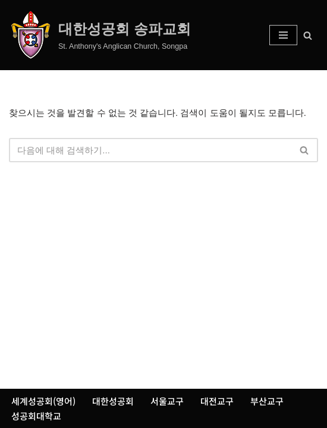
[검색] (307, 35)
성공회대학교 (36, 416)
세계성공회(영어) (43, 401)
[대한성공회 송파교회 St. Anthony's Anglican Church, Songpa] (100, 35)
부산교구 (267, 401)
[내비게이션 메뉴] (283, 35)
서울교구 (167, 401)
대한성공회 (113, 401)
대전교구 (217, 401)
